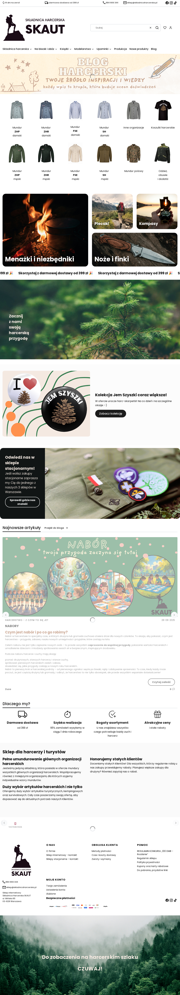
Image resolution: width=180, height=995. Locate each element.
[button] (157, 27)
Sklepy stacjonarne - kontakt (62, 859)
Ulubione (51, 893)
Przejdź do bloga (56, 527)
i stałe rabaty (157, 728)
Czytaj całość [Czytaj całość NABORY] (161, 682)
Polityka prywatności (148, 862)
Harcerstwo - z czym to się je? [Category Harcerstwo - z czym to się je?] (26, 620)
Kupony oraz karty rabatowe (152, 866)
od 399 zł (22, 728)
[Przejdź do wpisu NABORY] (90, 576)
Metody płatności (101, 851)
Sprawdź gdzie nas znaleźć (22, 502)
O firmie (50, 851)
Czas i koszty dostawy (104, 855)
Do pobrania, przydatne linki (152, 870)
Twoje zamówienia (56, 885)
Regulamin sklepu (147, 858)
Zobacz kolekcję (110, 414)
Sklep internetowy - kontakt (61, 855)
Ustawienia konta (55, 889)
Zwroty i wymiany (101, 859)
